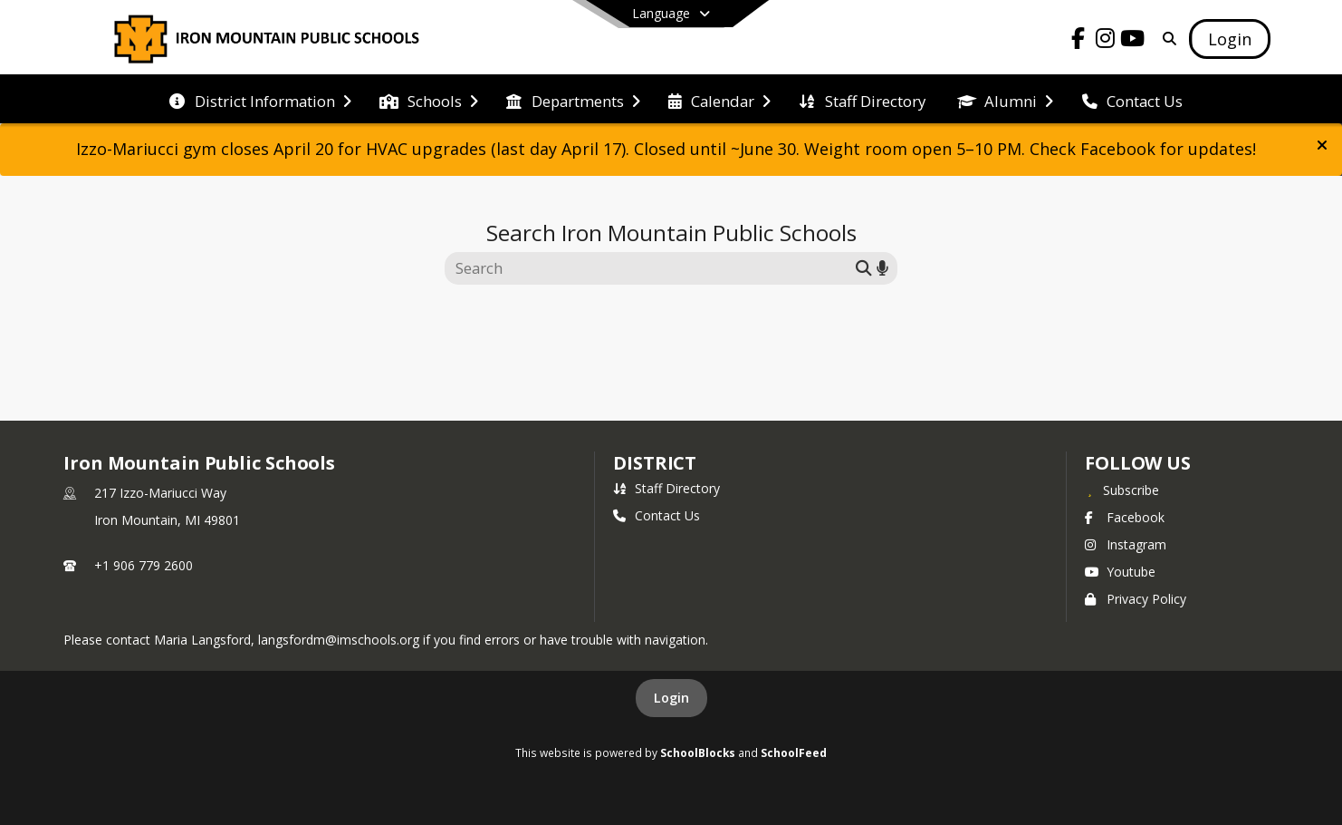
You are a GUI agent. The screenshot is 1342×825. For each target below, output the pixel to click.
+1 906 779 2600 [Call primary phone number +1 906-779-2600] (143, 565)
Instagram (1125, 544)
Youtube (1120, 571)
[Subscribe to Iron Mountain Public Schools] (1122, 490)
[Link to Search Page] (1165, 38)
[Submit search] (864, 268)
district (654, 463)
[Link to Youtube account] (1132, 41)
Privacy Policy (1135, 598)
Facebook (1125, 517)
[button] (1322, 145)
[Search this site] (652, 268)
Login (671, 697)
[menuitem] (259, 99)
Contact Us (656, 515)
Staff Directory (666, 488)
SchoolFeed (794, 752)
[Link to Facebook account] (1078, 41)
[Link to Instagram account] (1105, 41)
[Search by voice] (882, 268)
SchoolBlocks (697, 752)
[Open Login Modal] (1229, 39)
